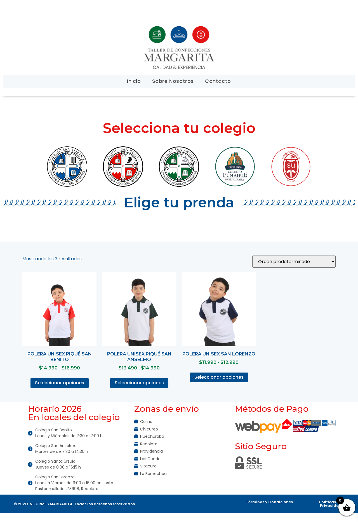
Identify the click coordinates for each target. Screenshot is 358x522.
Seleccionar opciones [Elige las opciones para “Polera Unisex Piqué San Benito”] (59, 383)
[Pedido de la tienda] (294, 262)
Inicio (134, 81)
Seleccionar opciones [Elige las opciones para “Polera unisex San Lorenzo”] (219, 377)
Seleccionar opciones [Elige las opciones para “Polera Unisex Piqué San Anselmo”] (139, 383)
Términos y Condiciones (269, 502)
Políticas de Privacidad (330, 503)
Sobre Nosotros (173, 81)
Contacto (218, 81)
